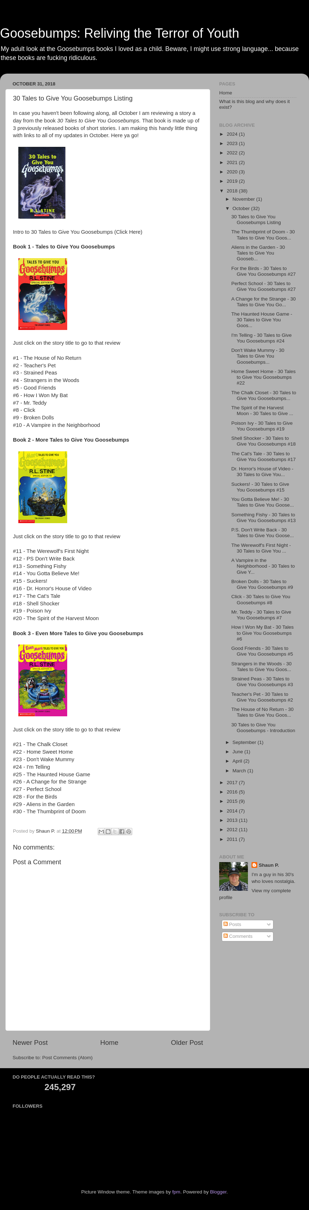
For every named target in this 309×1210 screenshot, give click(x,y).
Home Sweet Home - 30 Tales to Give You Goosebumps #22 (263, 377)
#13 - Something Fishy (39, 566)
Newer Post (30, 1042)
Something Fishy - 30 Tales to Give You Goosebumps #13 (263, 517)
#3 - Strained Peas (35, 373)
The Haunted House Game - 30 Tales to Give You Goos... (261, 319)
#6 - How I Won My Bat (40, 395)
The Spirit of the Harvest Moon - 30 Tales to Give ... (262, 410)
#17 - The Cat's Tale (36, 596)
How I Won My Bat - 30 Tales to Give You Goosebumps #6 (262, 632)
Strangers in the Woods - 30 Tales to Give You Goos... (261, 666)
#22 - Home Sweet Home (43, 752)
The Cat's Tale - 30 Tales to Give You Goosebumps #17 (263, 456)
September (245, 742)
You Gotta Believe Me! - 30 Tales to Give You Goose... (262, 502)
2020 (233, 171)
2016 (233, 792)
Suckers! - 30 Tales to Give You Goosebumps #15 (260, 487)
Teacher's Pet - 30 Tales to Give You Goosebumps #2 (262, 697)
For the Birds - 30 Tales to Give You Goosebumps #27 (263, 271)
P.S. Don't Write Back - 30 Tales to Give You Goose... (262, 532)
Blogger (218, 1192)
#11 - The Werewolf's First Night (51, 551)
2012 (233, 829)
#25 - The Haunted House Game (51, 774)
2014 (233, 811)
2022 (233, 152)
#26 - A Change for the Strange (50, 782)
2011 (233, 839)
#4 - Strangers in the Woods (46, 380)
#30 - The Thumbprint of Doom (49, 811)
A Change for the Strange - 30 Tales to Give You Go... (263, 301)
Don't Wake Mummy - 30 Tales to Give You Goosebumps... (258, 356)
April (238, 761)
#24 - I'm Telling (31, 767)
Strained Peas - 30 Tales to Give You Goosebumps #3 (262, 681)
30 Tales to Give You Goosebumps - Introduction (263, 727)
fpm (176, 1192)
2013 (233, 820)
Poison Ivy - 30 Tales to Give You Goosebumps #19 (262, 426)
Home (109, 1042)
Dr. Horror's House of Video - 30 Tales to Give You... (262, 471)
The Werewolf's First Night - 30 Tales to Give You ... (261, 548)
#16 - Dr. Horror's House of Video (52, 588)
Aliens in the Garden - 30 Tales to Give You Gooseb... (258, 253)
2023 (233, 143)
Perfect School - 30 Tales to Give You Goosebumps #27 (263, 286)
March (239, 770)
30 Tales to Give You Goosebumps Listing (256, 219)
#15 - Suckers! (30, 581)
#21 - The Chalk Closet (40, 744)
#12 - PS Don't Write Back (44, 559)
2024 (233, 134)
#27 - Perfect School (37, 789)
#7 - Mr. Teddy (30, 403)
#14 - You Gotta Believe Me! (46, 573)
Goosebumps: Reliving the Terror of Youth (119, 33)
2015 (233, 801)
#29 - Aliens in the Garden (44, 804)
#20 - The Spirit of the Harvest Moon (56, 618)
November (244, 199)
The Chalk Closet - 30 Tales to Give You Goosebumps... (263, 395)
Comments (238, 936)
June (238, 751)
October (241, 208)
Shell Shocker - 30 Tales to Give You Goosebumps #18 (263, 441)
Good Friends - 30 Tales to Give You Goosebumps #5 (262, 651)
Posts (232, 924)
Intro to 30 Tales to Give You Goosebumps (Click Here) (77, 232)
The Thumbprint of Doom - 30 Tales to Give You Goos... (263, 234)
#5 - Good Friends (34, 388)
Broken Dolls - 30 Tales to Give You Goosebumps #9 (262, 584)
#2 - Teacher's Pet (34, 365)
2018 (233, 191)
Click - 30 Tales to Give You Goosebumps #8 (260, 599)
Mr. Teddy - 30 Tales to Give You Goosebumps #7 (261, 614)
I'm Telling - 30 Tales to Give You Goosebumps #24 (261, 338)
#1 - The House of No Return (47, 358)
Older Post (187, 1042)
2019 (233, 181)
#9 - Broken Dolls (33, 417)
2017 (233, 782)
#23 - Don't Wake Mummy (43, 759)
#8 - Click (24, 410)
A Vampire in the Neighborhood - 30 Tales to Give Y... (263, 566)
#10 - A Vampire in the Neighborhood (56, 425)
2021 (233, 162)
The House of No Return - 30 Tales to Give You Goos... (262, 712)
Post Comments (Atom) (67, 1057)
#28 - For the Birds (35, 797)
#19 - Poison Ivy (32, 611)
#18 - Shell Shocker (36, 603)
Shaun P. (269, 865)
